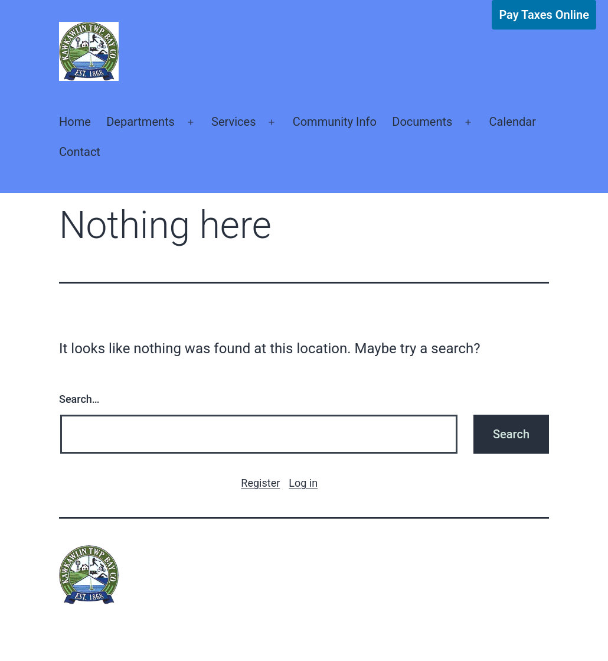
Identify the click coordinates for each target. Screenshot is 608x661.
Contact (79, 152)
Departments (140, 122)
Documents (422, 122)
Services (233, 122)
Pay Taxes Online (544, 15)
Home (75, 122)
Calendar (512, 122)
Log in (303, 483)
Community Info (335, 122)
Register (260, 483)
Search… (79, 399)
